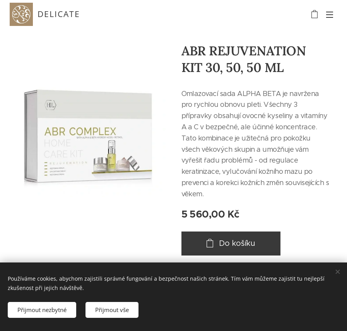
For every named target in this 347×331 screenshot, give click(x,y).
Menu (329, 14)
